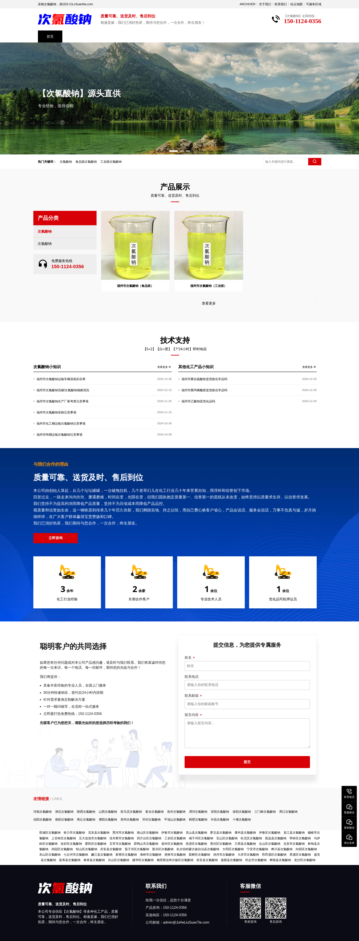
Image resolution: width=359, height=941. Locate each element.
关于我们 (265, 4)
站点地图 (296, 4)
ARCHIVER (247, 4)
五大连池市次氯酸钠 (92, 838)
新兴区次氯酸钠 (163, 849)
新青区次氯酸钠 (126, 854)
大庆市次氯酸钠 (248, 854)
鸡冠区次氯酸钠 (62, 849)
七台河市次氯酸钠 (76, 854)
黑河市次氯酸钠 (123, 832)
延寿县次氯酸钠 (69, 860)
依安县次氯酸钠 (207, 860)
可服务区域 (313, 4)
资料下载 (172, 36)
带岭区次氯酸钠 (300, 838)
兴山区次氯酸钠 (118, 860)
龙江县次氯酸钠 (294, 832)
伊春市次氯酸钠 (172, 832)
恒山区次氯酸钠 (86, 849)
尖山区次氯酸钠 (269, 843)
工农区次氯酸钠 (175, 838)
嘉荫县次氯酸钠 (231, 860)
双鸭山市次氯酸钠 (146, 843)
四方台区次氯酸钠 (149, 838)
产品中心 (78, 36)
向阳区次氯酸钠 (306, 849)
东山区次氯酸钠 (50, 854)
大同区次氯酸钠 (233, 849)
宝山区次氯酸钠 (227, 838)
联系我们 (281, 4)
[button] (173, 151)
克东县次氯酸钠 (98, 832)
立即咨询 (334, 538)
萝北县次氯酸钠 (220, 832)
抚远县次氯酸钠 (275, 838)
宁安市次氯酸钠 (257, 849)
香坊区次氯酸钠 (220, 843)
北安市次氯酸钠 (294, 843)
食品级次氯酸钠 (88, 161)
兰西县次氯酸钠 (245, 843)
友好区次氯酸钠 (71, 843)
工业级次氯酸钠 (112, 161)
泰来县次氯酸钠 (94, 860)
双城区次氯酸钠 (50, 832)
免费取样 (266, 36)
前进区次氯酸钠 (196, 843)
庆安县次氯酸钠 (111, 849)
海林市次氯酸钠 (150, 854)
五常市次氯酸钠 (120, 843)
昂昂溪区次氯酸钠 (274, 854)
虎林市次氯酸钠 (175, 854)
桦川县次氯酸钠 (282, 849)
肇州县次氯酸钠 (245, 832)
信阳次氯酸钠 (321, 819)
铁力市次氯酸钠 (74, 832)
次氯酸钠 (67, 161)
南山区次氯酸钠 (147, 832)
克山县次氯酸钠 (196, 832)
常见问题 (204, 36)
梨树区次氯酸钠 (199, 854)
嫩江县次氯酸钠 (101, 854)
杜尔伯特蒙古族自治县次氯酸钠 (198, 849)
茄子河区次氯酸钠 (137, 849)
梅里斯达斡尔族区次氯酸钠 (175, 860)
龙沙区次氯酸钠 (304, 860)
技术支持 (141, 36)
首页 (50, 36)
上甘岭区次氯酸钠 (63, 838)
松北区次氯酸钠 (251, 838)
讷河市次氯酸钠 (224, 854)
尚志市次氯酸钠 (256, 860)
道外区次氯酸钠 (172, 843)
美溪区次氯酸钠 (300, 854)
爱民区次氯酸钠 (95, 843)
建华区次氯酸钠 (143, 860)
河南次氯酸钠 (321, 811)
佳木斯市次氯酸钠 (121, 838)
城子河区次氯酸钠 (201, 838)
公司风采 (109, 36)
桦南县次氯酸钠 (280, 860)
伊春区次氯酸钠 (269, 832)
